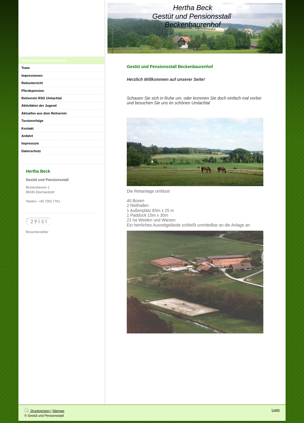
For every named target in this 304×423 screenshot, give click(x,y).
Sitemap (58, 411)
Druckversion (37, 411)
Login (276, 410)
